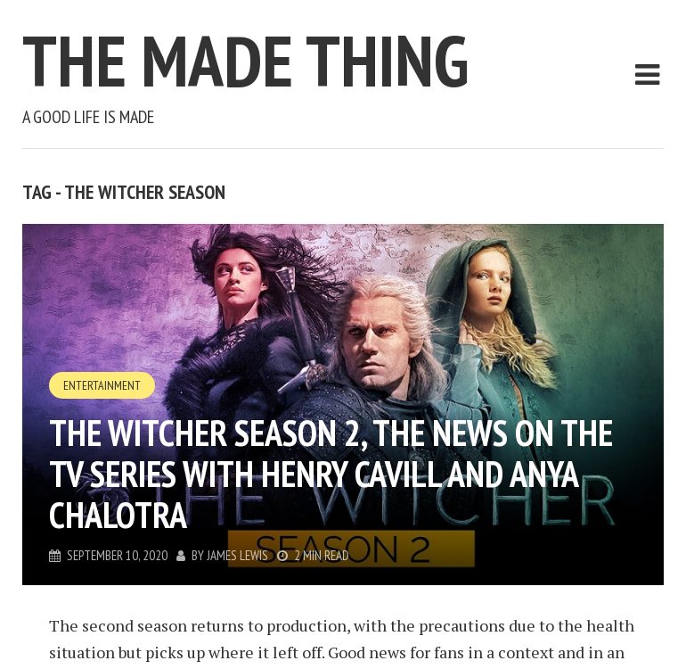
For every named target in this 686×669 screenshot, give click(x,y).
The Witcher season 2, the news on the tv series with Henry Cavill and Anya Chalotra (331, 473)
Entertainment (102, 385)
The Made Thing (245, 60)
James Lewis (237, 555)
